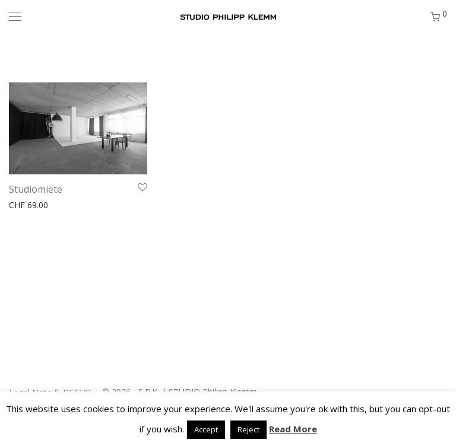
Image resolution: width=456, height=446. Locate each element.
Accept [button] (206, 429)
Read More (293, 429)
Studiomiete (35, 189)
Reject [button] (248, 429)
